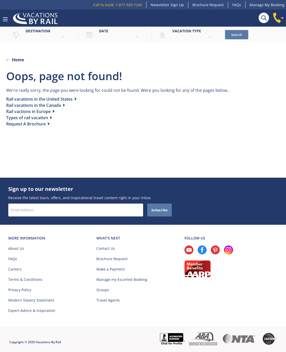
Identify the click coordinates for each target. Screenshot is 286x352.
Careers (15, 269)
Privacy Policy (19, 289)
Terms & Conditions (25, 279)
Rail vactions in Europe (28, 111)
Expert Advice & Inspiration (31, 310)
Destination (38, 30)
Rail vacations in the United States (39, 99)
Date (103, 30)
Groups (102, 289)
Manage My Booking (267, 4)
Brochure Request (208, 4)
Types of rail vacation (27, 118)
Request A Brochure (26, 124)
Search (236, 34)
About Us (16, 248)
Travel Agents (108, 300)
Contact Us (105, 248)
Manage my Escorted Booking (121, 279)
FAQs (236, 4)
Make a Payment (110, 269)
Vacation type (186, 30)
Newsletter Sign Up (167, 4)
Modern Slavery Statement (31, 300)
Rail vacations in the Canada (33, 105)
